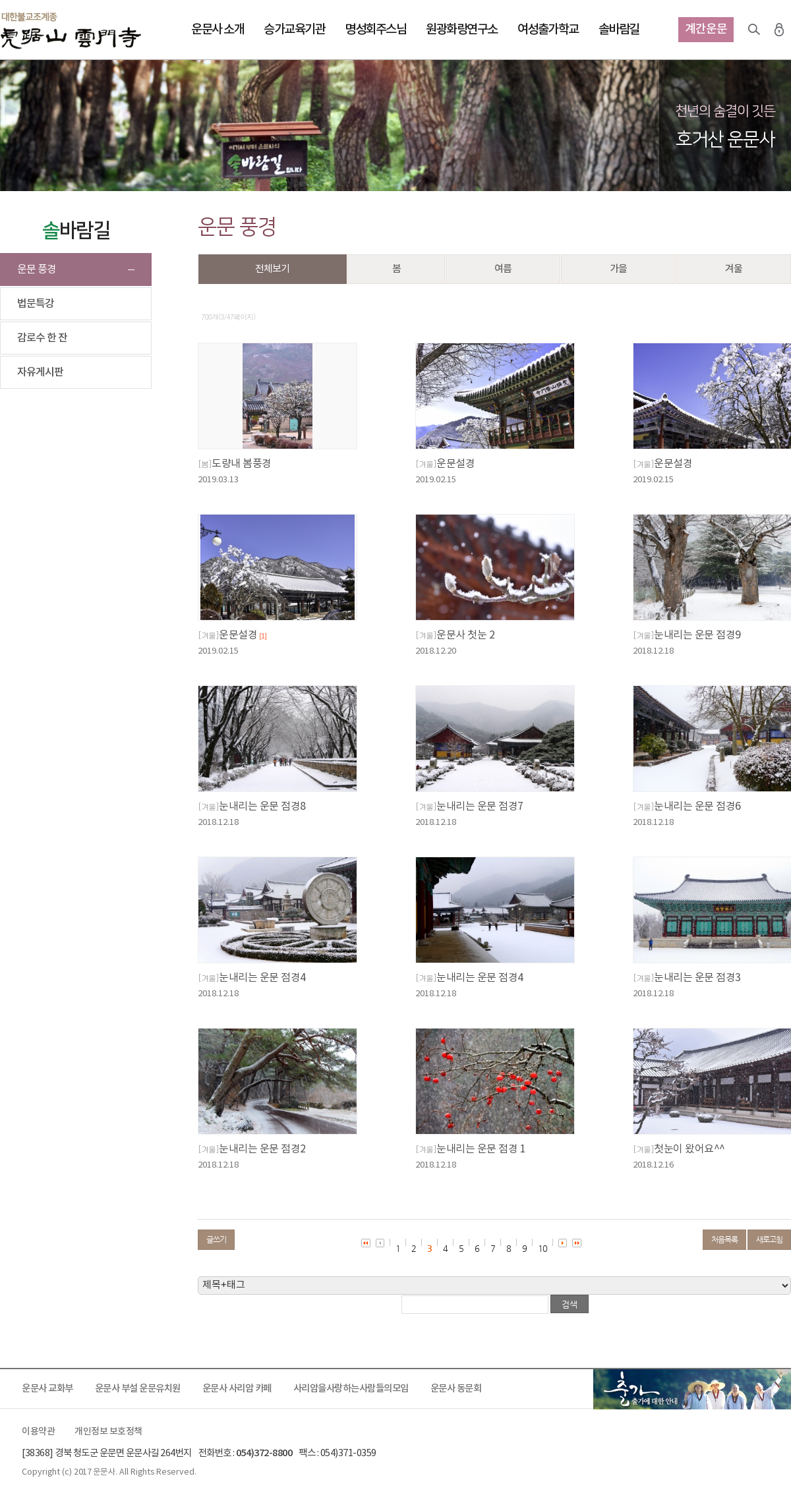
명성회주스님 (375, 29)
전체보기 (272, 269)
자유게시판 (40, 372)
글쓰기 (216, 1239)
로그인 (779, 30)
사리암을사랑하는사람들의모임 (351, 1388)
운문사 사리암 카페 (237, 1388)
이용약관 (38, 1431)
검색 (754, 30)
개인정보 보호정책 (108, 1431)
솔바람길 (619, 29)
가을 (618, 269)
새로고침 (769, 1239)
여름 (503, 269)
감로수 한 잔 (42, 338)
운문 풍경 (36, 269)
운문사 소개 (217, 29)
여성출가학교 (548, 29)
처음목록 (724, 1239)
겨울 (733, 269)
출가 (692, 1389)
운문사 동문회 (456, 1388)
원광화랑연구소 (462, 29)
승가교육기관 (294, 29)
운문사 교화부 (47, 1388)
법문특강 (35, 304)
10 (542, 1248)
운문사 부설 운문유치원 (138, 1388)
